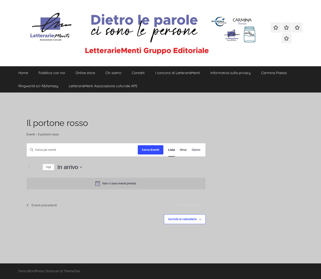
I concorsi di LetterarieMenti (177, 73)
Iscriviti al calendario (182, 219)
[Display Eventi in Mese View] (183, 149)
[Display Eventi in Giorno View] (196, 149)
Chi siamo (113, 73)
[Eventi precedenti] (29, 167)
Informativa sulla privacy (230, 73)
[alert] (116, 183)
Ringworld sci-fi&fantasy (38, 86)
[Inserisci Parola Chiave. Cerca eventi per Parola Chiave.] (82, 149)
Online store (85, 73)
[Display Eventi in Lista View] (171, 149)
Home (23, 73)
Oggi (48, 167)
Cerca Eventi (150, 149)
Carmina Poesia (274, 73)
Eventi (31, 134)
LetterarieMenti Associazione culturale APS (103, 86)
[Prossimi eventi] (37, 167)
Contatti (138, 73)
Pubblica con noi (51, 73)
